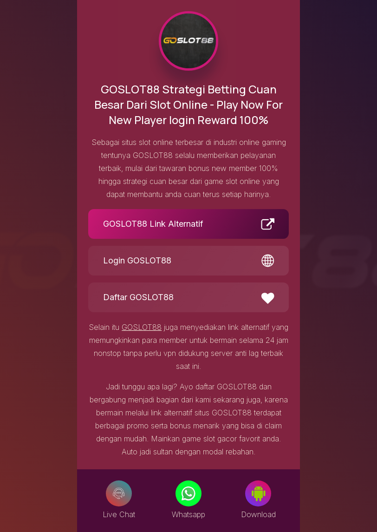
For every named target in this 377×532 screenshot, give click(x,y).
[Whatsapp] (189, 493)
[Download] (258, 493)
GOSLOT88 (142, 327)
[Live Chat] (119, 493)
